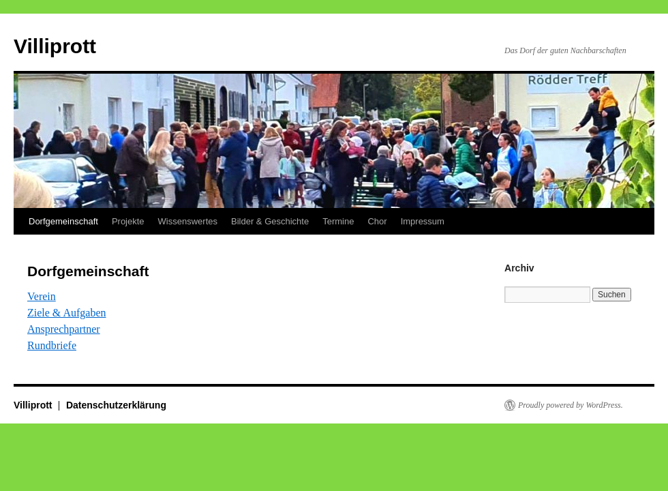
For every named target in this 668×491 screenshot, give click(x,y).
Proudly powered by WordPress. (570, 405)
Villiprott (55, 46)
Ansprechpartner (63, 329)
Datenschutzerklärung (116, 405)
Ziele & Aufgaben (66, 312)
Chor (376, 221)
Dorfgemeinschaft (63, 221)
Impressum (422, 221)
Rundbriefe (51, 345)
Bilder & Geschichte (270, 221)
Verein (41, 296)
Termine (338, 221)
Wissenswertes (187, 221)
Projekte (128, 221)
